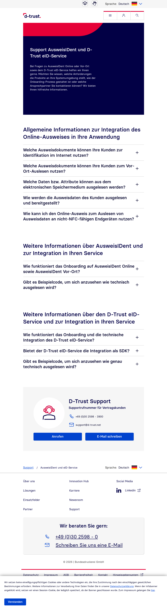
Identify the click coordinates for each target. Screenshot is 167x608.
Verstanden (15, 602)
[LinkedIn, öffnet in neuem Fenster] (130, 490)
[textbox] (130, 4)
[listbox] (130, 4)
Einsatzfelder (31, 500)
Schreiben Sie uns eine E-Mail (89, 544)
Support (28, 467)
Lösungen (29, 490)
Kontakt (103, 574)
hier (153, 590)
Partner (28, 509)
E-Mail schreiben (109, 436)
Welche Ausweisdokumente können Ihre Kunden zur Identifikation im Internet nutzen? (73, 152)
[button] (110, 15)
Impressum (51, 574)
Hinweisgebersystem (125, 574)
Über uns (29, 481)
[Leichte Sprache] (85, 3)
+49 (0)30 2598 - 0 (76, 536)
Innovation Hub (79, 481)
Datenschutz (31, 574)
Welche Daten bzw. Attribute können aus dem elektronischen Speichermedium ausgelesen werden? (74, 184)
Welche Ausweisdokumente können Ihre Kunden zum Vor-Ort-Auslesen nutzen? (78, 168)
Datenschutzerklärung (122, 586)
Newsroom (76, 500)
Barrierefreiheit (83, 574)
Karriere (74, 490)
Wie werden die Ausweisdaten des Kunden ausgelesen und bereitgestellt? (75, 200)
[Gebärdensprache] (94, 3)
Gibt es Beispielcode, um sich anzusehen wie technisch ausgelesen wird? (76, 285)
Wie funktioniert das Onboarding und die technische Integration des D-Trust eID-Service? (73, 337)
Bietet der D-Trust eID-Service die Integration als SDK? (76, 350)
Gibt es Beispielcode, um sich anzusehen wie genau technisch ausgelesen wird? (72, 364)
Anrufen (58, 436)
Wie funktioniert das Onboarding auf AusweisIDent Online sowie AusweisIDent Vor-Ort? (78, 269)
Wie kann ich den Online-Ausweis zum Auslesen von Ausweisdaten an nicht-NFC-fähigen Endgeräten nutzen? (78, 216)
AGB (66, 574)
